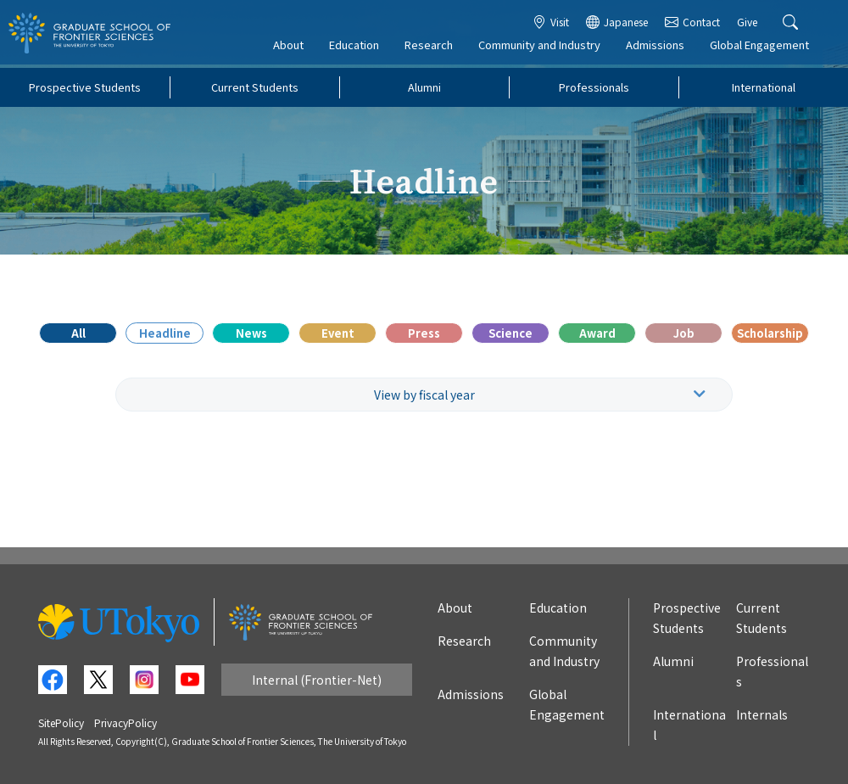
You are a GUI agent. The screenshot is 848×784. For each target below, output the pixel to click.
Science (510, 333)
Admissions (660, 48)
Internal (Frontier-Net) (317, 679)
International (763, 87)
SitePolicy (61, 722)
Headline (165, 333)
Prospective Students (85, 87)
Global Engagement (764, 48)
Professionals (594, 87)
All (78, 333)
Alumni (424, 87)
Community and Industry (544, 48)
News (251, 333)
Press (424, 333)
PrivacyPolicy (125, 722)
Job (684, 333)
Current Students (254, 87)
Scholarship (770, 333)
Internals (762, 714)
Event (337, 333)
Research (434, 48)
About (293, 48)
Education (359, 48)
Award (597, 333)
